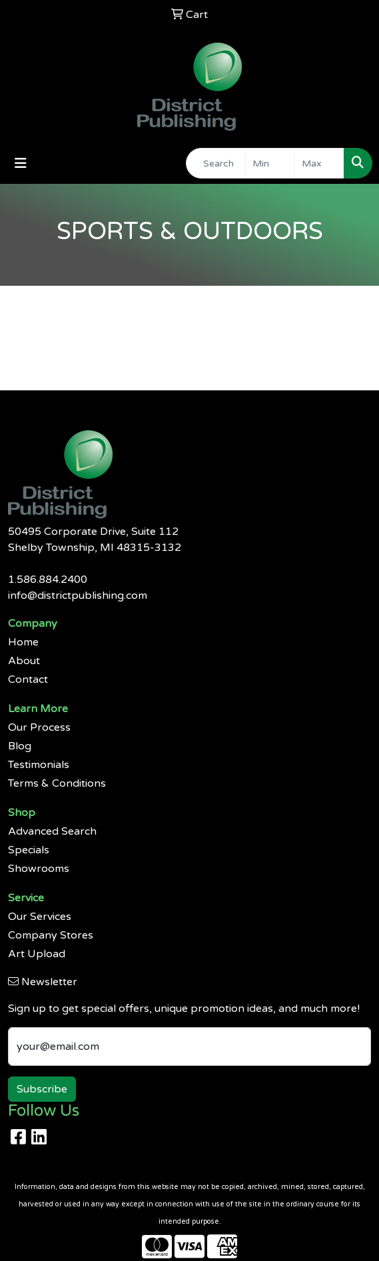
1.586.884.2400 (47, 579)
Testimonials (38, 764)
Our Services (39, 916)
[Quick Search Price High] (319, 163)
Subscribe (42, 1089)
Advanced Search (52, 831)
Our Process (39, 727)
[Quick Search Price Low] (270, 163)
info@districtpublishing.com (77, 595)
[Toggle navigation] (21, 163)
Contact (28, 679)
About (24, 660)
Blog (19, 746)
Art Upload (36, 954)
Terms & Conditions (57, 783)
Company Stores (50, 935)
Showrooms (38, 868)
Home (23, 642)
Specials (28, 850)
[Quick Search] (216, 163)
